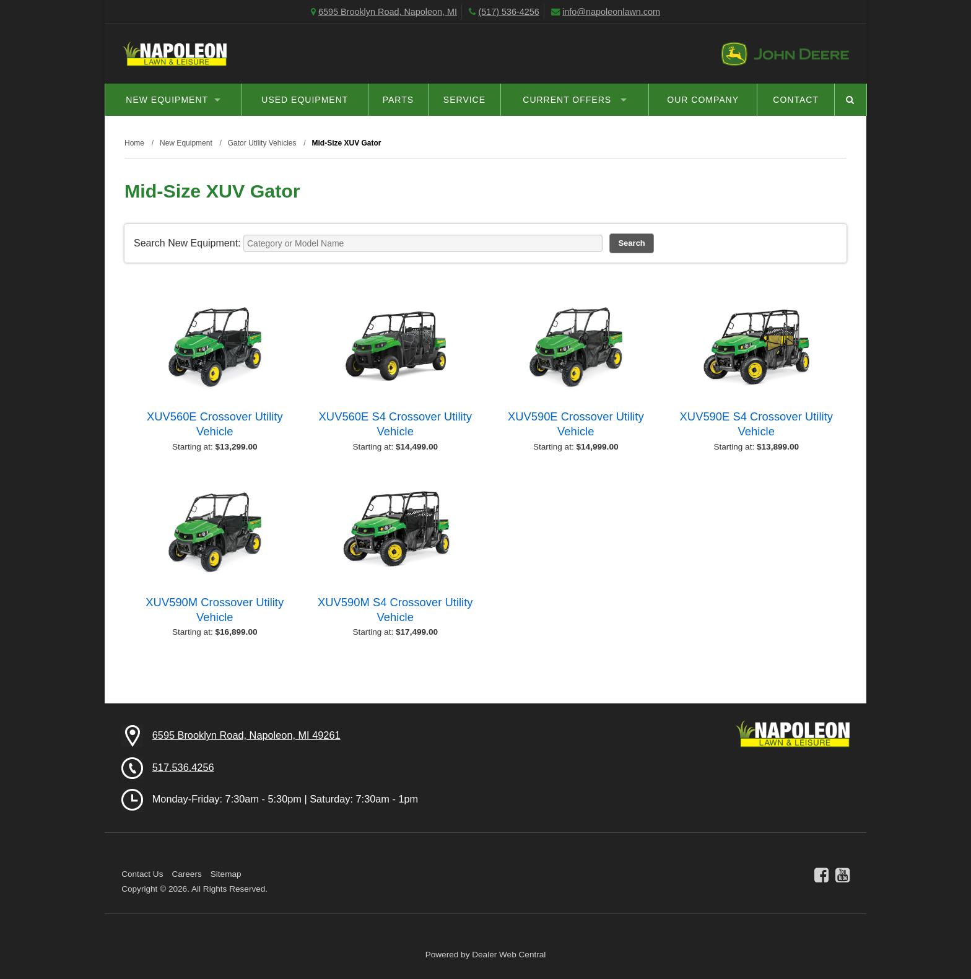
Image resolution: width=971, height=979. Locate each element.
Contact (796, 100)
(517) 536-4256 (508, 12)
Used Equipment (304, 100)
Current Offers (575, 100)
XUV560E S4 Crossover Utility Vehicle (395, 424)
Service (464, 100)
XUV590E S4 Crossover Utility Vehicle (756, 424)
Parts (398, 100)
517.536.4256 (183, 766)
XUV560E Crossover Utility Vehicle (215, 424)
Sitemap (226, 874)
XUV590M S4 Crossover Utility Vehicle (395, 610)
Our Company (703, 100)
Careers (186, 874)
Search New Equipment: (187, 243)
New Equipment (173, 100)
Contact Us (142, 874)
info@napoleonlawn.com (611, 12)
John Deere (785, 53)
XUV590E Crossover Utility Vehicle (576, 424)
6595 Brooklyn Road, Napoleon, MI (387, 12)
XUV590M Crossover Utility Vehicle (215, 610)
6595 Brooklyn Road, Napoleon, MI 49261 (246, 735)
